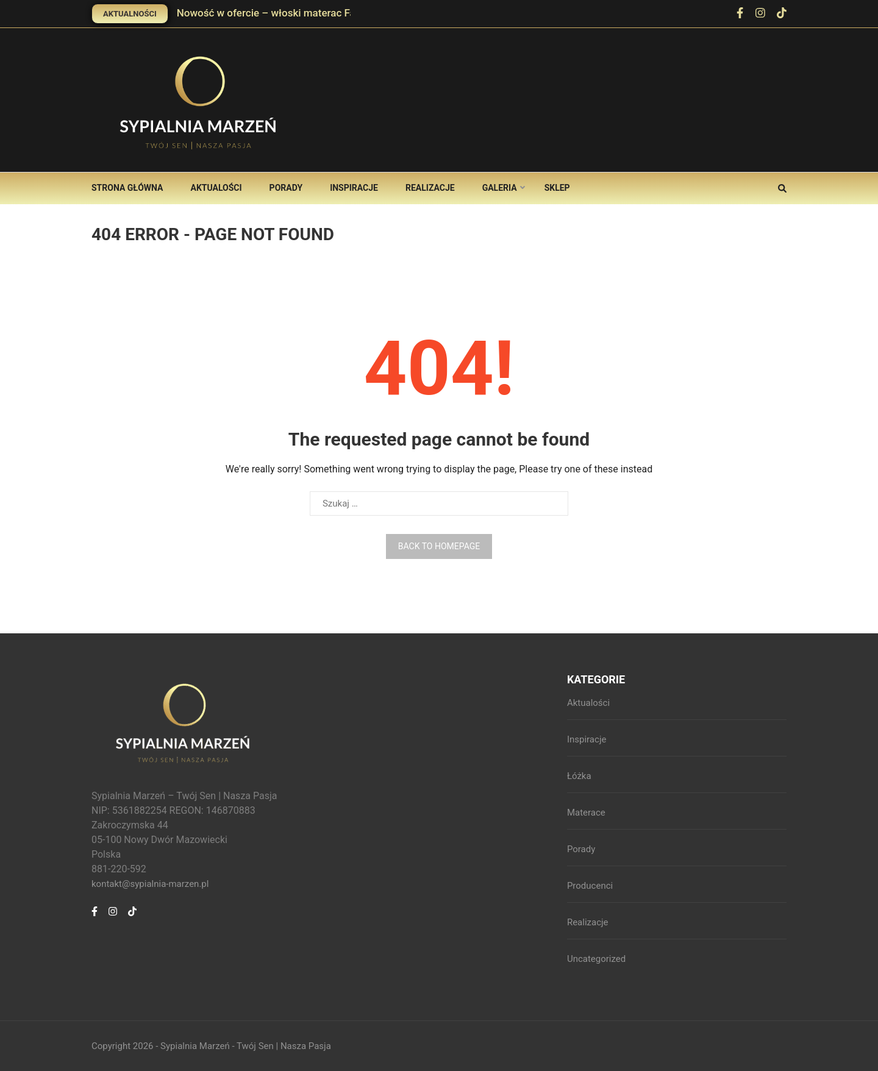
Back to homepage (439, 546)
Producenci (590, 885)
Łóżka (579, 775)
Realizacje (430, 188)
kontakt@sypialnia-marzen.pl (150, 883)
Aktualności (130, 13)
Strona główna (127, 188)
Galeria (499, 188)
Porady (286, 188)
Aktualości (215, 188)
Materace (586, 812)
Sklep (557, 188)
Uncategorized (596, 958)
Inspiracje (354, 188)
